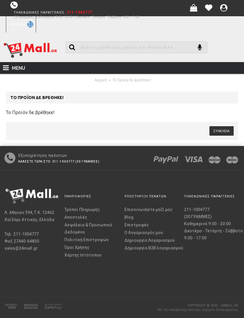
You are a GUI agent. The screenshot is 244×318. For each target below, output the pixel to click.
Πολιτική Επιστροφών (86, 239)
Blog (129, 217)
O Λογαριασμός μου (143, 232)
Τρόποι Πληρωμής (82, 209)
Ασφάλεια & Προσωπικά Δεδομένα (88, 228)
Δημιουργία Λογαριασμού (149, 240)
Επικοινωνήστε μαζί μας (148, 209)
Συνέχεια (222, 131)
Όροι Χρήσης (77, 247)
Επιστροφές (136, 225)
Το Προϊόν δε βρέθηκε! (132, 80)
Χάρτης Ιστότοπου (83, 255)
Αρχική (101, 80)
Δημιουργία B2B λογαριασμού (153, 248)
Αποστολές (75, 217)
